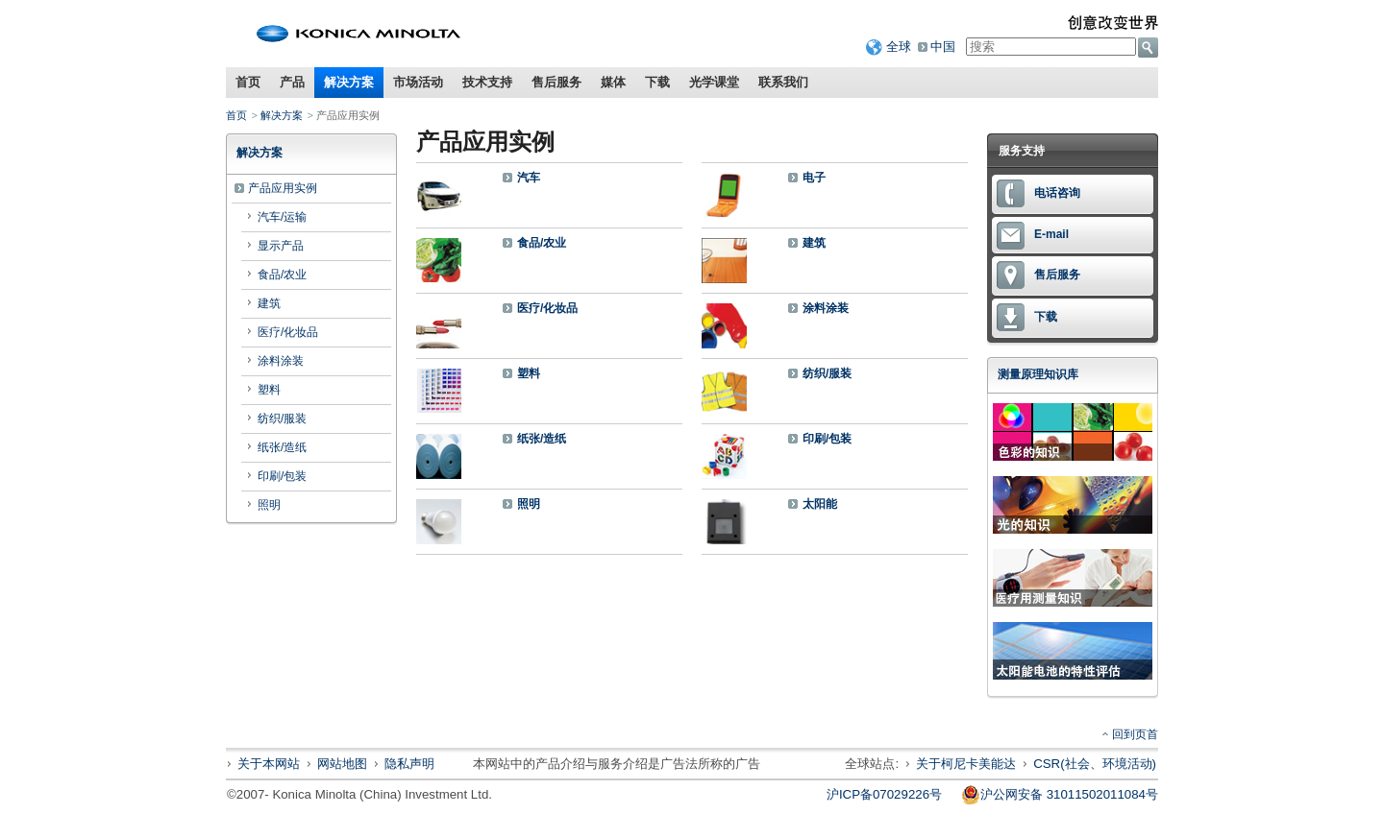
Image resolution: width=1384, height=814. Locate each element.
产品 (292, 82)
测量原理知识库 (1038, 374)
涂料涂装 (281, 361)
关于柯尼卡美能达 (966, 763)
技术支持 (487, 82)
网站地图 (342, 763)
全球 (898, 46)
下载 (657, 82)
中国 (942, 46)
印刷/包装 (282, 476)
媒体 (613, 82)
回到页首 (1135, 734)
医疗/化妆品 (288, 332)
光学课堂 (714, 82)
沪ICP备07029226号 (884, 794)
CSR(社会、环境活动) (1094, 763)
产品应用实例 (282, 188)
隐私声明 (409, 763)
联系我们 (783, 82)
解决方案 (349, 82)
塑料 (269, 389)
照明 (269, 505)
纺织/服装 (282, 418)
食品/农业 (282, 274)
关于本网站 (268, 763)
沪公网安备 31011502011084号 (1059, 794)
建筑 (269, 303)
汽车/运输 (282, 217)
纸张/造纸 (282, 447)
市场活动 (418, 82)
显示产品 (281, 245)
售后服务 (556, 82)
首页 (247, 82)
